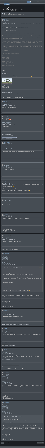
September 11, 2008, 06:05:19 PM (9, 23)
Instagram (13, 345)
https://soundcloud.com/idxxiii (7, 135)
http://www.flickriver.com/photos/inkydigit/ (9, 136)
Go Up (2, 442)
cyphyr (5, 19)
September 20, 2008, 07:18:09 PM (8, 239)
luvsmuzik (6, 310)
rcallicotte (6, 164)
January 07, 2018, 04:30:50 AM (8, 353)
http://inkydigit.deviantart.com (7, 138)
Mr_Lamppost (7, 235)
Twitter (9, 345)
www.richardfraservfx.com (7, 92)
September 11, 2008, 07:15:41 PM (8, 105)
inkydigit (5, 116)
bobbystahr (6, 253)
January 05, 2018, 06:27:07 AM (8, 314)
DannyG (5, 328)
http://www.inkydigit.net (6, 134)
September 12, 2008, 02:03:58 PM (8, 203)
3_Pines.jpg (5, 85)
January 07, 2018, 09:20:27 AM (8, 383)
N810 (4, 182)
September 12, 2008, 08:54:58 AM (8, 149)
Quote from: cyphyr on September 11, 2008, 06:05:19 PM (13, 267)
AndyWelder (6, 142)
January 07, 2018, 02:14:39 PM (8, 413)
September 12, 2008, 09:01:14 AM (8, 167)
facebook (6, 345)
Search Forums (40, 1)
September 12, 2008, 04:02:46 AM (8, 124)
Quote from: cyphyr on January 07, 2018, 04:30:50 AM (13, 416)
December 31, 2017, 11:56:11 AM (8, 264)
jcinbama (5, 101)
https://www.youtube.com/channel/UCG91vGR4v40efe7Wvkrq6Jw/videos (15, 324)
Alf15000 (5, 199)
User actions (41, 442)
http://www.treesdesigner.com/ (8, 359)
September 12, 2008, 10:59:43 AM (8, 184)
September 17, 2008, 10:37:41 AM (8, 216)
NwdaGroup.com (5, 344)
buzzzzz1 (5, 214)
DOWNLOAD (5, 73)
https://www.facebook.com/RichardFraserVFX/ (10, 93)
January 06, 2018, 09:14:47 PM (8, 332)
